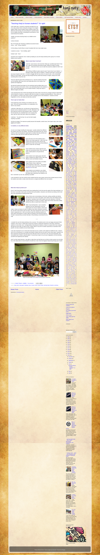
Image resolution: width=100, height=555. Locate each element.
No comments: (31, 283)
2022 (76, 206)
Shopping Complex (70, 221)
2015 (68, 351)
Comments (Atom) (20, 292)
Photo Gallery (59, 17)
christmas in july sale (70, 232)
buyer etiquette (70, 228)
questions (73, 262)
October (70, 358)
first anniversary (74, 243)
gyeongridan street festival (70, 247)
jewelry (67, 194)
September (71, 360)
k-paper (74, 252)
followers (68, 244)
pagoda (74, 257)
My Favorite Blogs (69, 17)
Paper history (72, 219)
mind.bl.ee (71, 256)
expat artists (69, 188)
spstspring (73, 273)
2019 (68, 344)
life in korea (75, 253)
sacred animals (68, 264)
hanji (74, 143)
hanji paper (21, 285)
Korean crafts (34, 285)
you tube (73, 204)
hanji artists (71, 136)
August (70, 362)
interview (73, 193)
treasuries (75, 277)
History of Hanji (69, 213)
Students (52, 285)
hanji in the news (69, 171)
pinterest (68, 260)
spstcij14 (67, 273)
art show (69, 185)
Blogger (63, 549)
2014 (68, 353)
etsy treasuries (72, 240)
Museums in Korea (69, 218)
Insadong (73, 164)
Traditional (73, 222)
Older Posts (59, 289)
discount (67, 155)
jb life (74, 251)
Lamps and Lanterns (70, 307)
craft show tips (68, 187)
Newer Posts (14, 289)
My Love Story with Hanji (74, 483)
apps (74, 226)
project (69, 262)
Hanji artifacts (73, 211)
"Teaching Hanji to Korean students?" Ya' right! (28, 23)
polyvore (75, 261)
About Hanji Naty (19, 17)
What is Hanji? (29, 17)
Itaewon (75, 183)
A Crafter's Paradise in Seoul (74, 380)
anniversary (68, 226)
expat (73, 167)
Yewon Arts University (70, 223)
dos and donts (72, 239)
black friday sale (74, 227)
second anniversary (69, 265)
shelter (67, 268)
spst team (68, 142)
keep (67, 253)
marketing (71, 133)
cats (70, 231)
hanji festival (73, 132)
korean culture (74, 194)
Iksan (30, 285)
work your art (73, 281)
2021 (68, 340)
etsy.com (73, 155)
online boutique (69, 159)
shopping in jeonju (69, 269)
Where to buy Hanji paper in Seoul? (74, 394)
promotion (70, 172)
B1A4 (29, 167)
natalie (75, 171)
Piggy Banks (68, 313)
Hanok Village (68, 183)
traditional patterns (70, 202)
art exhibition (74, 184)
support (67, 274)
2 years (72, 205)
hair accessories (69, 248)
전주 (68, 283)
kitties (70, 253)
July (69, 364)
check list (73, 231)
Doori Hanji (70, 179)
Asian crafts (74, 177)
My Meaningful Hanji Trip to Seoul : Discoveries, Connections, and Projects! (70, 441)
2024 (68, 336)
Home (12, 17)
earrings (67, 240)
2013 (68, 355)
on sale (70, 257)
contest (72, 235)
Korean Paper (40, 285)
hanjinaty (26, 285)
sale (76, 159)
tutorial (67, 204)
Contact (85, 17)
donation (67, 239)
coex (74, 185)
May (70, 371)
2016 (76, 205)
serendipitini (73, 266)
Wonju (67, 166)
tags (74, 274)
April (70, 373)
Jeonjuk (73, 217)
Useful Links (78, 17)
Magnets (68, 308)
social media (68, 162)
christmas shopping (70, 234)
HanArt (72, 210)
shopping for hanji (71, 160)
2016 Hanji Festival (70, 206)
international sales (69, 251)
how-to (73, 192)
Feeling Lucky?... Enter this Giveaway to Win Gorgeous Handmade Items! (71, 454)
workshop (56, 285)
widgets (68, 281)
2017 (68, 347)
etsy (76, 135)
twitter (68, 278)
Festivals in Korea (71, 138)
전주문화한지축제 (73, 283)
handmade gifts (70, 168)
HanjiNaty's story (71, 181)
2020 (68, 342)
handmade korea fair (70, 170)
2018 (68, 346)
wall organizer (73, 278)
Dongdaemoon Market (70, 209)
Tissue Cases (69, 315)
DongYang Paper (72, 163)
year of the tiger (74, 282)
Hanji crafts (16, 285)
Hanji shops (74, 180)
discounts (75, 187)
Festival (68, 135)
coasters (67, 235)
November (71, 356)
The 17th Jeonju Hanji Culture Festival (73, 512)
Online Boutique (38, 17)
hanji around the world (71, 156)
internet (67, 193)
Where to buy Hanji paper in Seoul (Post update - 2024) (74, 409)
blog (73, 154)
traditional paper (69, 277)
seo (71, 200)
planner (70, 261)
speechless (73, 270)
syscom (71, 274)
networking (70, 196)
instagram (73, 249)
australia (67, 227)
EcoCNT (67, 210)
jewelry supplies (68, 252)
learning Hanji (47, 285)
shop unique (72, 268)
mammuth (54, 549)
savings (74, 264)
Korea (68, 184)
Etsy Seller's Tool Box (49, 17)
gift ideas (73, 244)
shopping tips (72, 201)
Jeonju (75, 131)
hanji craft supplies (70, 145)
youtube (67, 205)
